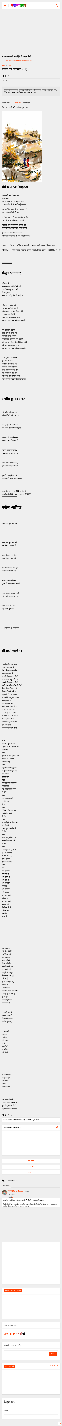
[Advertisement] (22, 31)
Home (3, 65)
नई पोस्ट (31, 1161)
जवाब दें (11, 1197)
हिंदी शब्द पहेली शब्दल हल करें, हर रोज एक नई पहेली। (19, 60)
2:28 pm (27, 1191)
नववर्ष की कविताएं (16, 103)
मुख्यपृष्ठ (31, 1172)
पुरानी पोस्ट (31, 1166)
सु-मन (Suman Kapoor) (16, 1191)
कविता (9, 65)
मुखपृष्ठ (6, 1410)
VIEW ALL (54, 1365)
